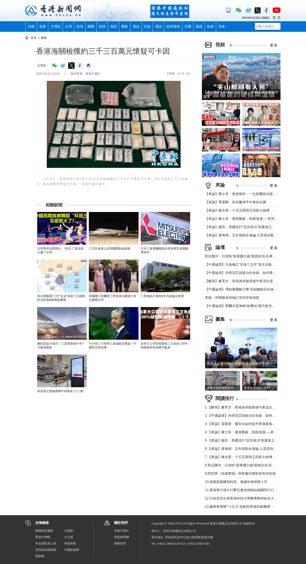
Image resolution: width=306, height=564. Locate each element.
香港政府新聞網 (45, 549)
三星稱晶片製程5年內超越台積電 (162, 296)
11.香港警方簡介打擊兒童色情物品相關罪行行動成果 (244, 490)
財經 (102, 26)
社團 (187, 26)
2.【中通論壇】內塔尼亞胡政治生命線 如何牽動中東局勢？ (250, 415)
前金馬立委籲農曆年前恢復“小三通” (60, 391)
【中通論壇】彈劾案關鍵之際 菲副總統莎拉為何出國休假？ (249, 289)
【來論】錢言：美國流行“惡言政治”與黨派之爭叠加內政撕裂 (250, 227)
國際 (91, 26)
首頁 (34, 37)
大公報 (68, 537)
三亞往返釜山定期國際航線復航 (109, 248)
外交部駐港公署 (45, 543)
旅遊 (210, 26)
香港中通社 (121, 530)
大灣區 (55, 26)
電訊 (136, 26)
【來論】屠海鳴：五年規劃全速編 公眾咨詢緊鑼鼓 (242, 235)
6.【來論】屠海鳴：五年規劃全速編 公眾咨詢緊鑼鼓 (244, 448)
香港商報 (70, 543)
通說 (158, 26)
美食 (221, 26)
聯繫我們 (120, 543)
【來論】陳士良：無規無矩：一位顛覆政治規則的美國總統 (249, 194)
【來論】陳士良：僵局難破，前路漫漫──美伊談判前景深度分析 (253, 218)
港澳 (42, 26)
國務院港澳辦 (44, 530)
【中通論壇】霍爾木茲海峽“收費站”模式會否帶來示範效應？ (250, 306)
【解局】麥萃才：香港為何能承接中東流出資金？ (242, 281)
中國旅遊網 (71, 549)
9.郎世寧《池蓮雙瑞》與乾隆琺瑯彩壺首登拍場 (240, 473)
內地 (79, 26)
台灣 (68, 26)
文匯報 (68, 530)
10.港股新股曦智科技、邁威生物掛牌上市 (236, 482)
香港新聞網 (121, 537)
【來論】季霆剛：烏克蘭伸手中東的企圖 (235, 202)
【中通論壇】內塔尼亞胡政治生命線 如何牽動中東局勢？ (249, 273)
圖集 (124, 26)
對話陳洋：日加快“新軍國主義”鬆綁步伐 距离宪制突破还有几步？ (254, 256)
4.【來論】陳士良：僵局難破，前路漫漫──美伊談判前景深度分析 (254, 432)
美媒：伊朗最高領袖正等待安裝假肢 (232, 297)
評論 (147, 26)
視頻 (113, 26)
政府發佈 (173, 26)
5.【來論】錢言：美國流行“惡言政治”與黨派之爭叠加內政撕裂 (251, 440)
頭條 (31, 26)
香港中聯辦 (42, 537)
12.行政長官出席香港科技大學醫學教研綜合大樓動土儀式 (248, 498)
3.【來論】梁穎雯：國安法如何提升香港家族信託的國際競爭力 (252, 424)
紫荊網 (39, 556)
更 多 (274, 45)
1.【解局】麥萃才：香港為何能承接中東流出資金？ (243, 407)
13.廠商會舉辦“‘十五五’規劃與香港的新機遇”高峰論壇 (245, 506)
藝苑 (199, 26)
